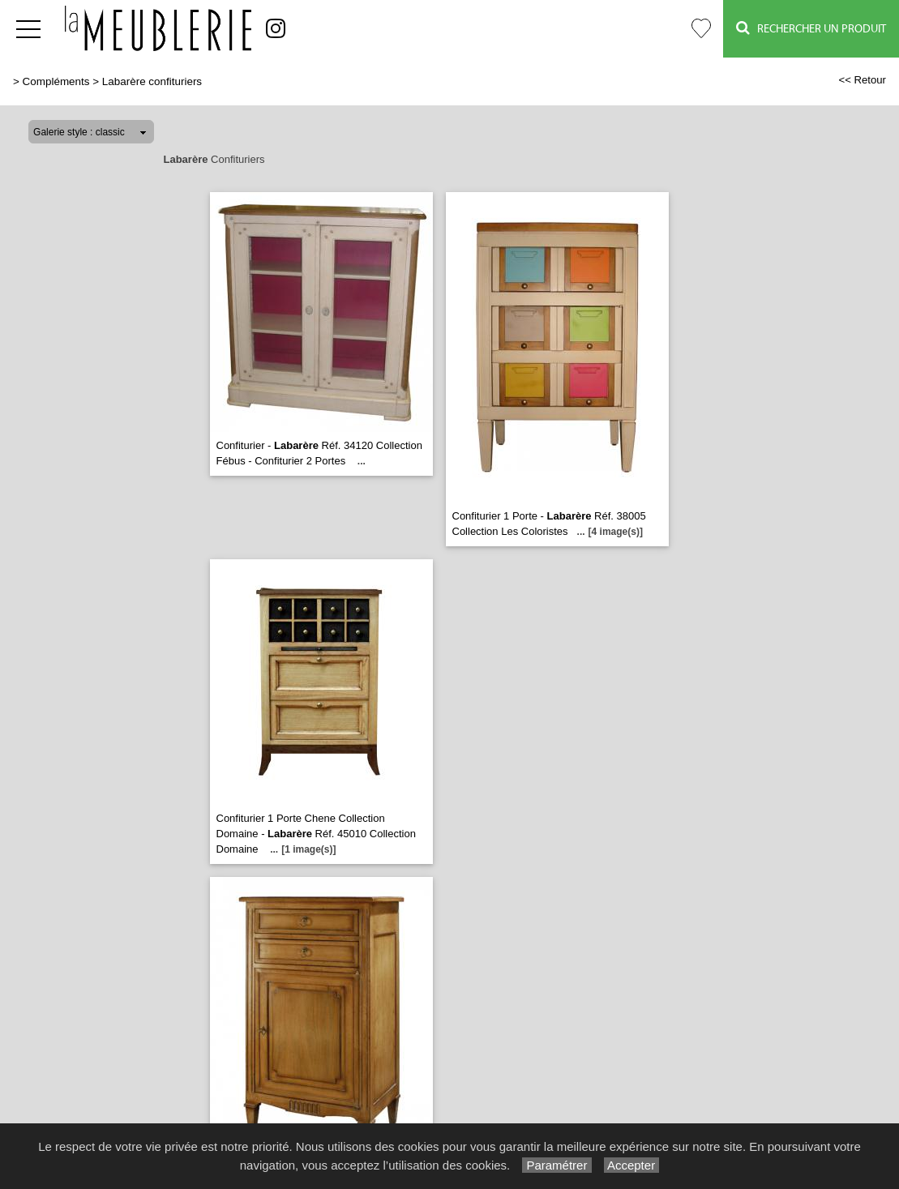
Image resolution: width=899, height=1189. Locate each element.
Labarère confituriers (152, 81)
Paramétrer (556, 1165)
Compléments (56, 81)
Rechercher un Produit (811, 28)
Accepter (632, 1165)
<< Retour (862, 80)
